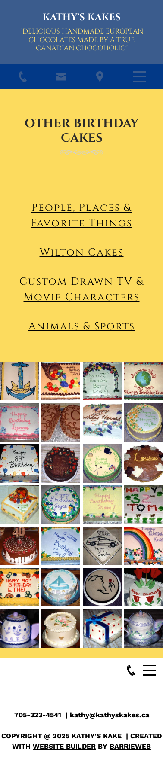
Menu (139, 72)
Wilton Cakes (82, 252)
